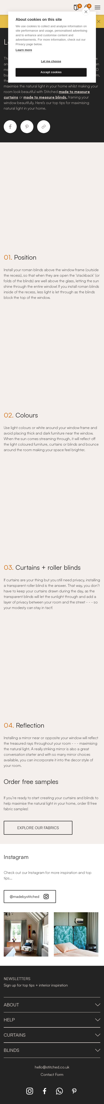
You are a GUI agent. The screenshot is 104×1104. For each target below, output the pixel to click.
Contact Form (52, 1074)
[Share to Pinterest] (26, 126)
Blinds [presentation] (52, 1050)
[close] (86, 11)
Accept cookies (51, 72)
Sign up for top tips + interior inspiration (36, 985)
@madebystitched (30, 896)
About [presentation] (52, 1005)
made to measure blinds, (45, 97)
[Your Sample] (76, 7)
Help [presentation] (52, 1020)
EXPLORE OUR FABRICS (38, 827)
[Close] (98, 21)
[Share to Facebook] (10, 126)
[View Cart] (87, 6)
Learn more (24, 50)
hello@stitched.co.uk (52, 1067)
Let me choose (51, 61)
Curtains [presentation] (52, 1035)
